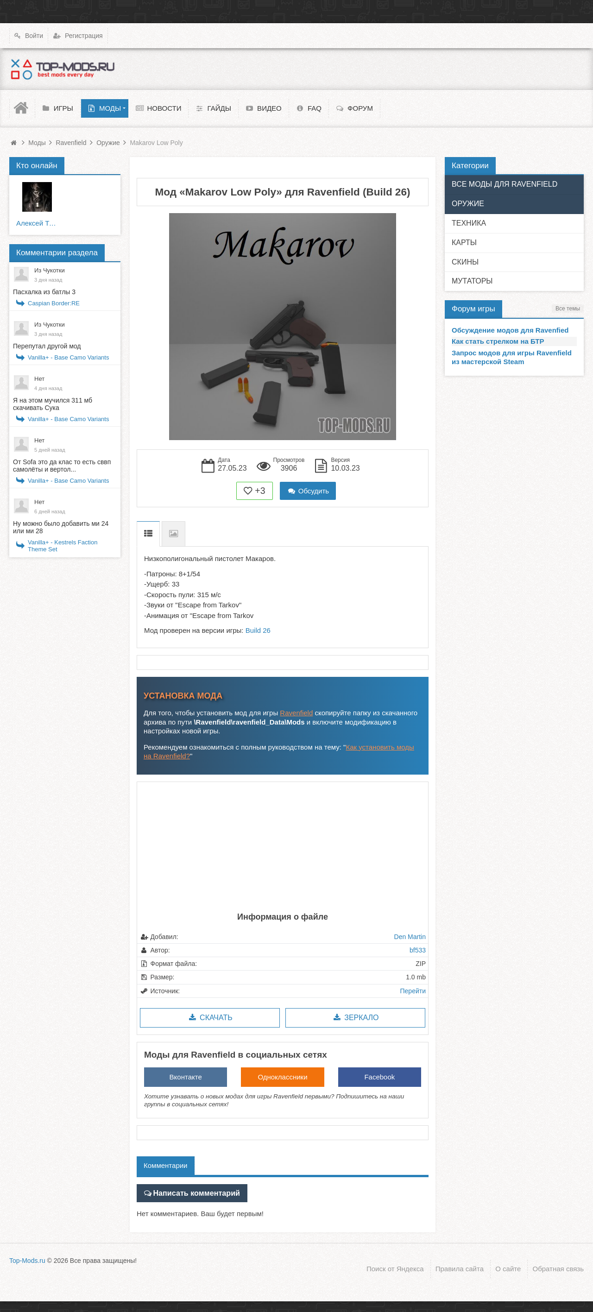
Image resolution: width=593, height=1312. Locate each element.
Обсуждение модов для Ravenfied (510, 330)
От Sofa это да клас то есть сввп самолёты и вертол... (62, 465)
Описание (148, 534)
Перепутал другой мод (47, 346)
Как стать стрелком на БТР (498, 341)
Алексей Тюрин (37, 223)
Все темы (567, 308)
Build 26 (258, 630)
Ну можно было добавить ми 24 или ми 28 (60, 527)
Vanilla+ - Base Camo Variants (68, 357)
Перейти (413, 991)
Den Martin (410, 936)
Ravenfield (296, 713)
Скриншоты (173, 534)
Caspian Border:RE (54, 303)
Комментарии (165, 1165)
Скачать (209, 1018)
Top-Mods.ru (27, 1257)
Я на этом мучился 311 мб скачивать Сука (52, 404)
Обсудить (308, 491)
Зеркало (355, 1018)
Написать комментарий (192, 1192)
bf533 (418, 950)
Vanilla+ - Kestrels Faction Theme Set (62, 546)
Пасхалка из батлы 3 (44, 292)
